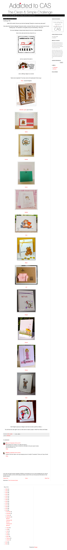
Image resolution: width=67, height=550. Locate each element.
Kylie (26, 397)
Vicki (26, 235)
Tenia (22, 80)
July (7, 529)
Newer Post (5, 478)
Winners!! (8, 525)
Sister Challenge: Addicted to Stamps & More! (25, 15)
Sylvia (26, 131)
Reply (7, 448)
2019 (6, 501)
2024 (6, 492)
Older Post (47, 478)
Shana (26, 370)
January (8, 539)
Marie (26, 262)
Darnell (7, 452)
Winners (54, 68)
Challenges (8, 435)
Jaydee (26, 212)
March (7, 536)
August (7, 527)
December (8, 511)
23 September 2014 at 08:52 (14, 452)
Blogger (35, 547)
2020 (6, 499)
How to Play (9, 15)
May (7, 532)
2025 (6, 490)
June (7, 531)
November (8, 513)
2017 (6, 504)
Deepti (26, 314)
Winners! (8, 518)
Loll (26, 287)
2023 (6, 494)
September (8, 516)
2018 (6, 503)
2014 (6, 510)
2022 (6, 496)
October (8, 515)
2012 (6, 543)
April (7, 534)
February (8, 538)
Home (4, 15)
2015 (6, 508)
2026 (6, 489)
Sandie (26, 159)
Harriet (26, 342)
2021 (6, 497)
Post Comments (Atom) (13, 480)
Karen (26, 187)
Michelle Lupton (23, 109)
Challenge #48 (9, 520)
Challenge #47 (9, 523)
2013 (6, 542)
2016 (6, 506)
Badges (14, 15)
